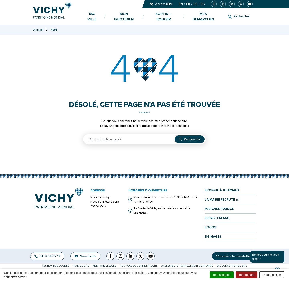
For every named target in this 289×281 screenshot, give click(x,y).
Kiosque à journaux (222, 190)
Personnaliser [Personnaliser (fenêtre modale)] (272, 274)
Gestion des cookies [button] (55, 265)
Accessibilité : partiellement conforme (187, 265)
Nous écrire (85, 256)
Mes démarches (203, 16)
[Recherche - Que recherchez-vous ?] (129, 139)
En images (213, 237)
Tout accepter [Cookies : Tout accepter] (222, 274)
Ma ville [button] (91, 16)
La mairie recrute (221, 200)
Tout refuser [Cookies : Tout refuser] (246, 274)
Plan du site (81, 265)
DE (195, 4)
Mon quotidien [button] (124, 16)
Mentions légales (104, 265)
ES (203, 4)
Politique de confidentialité (139, 265)
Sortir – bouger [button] (163, 16)
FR (188, 4)
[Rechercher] (239, 16)
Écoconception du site (232, 265)
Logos (210, 227)
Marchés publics (219, 209)
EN (181, 4)
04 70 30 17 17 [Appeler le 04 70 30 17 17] (47, 256)
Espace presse (217, 218)
